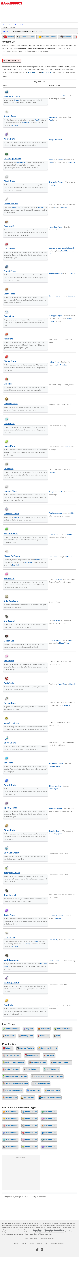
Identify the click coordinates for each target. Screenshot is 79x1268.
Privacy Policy (37, 1230)
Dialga (16, 100)
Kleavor (67, 447)
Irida (71, 513)
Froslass (57, 620)
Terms (32, 1243)
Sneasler (58, 919)
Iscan (51, 162)
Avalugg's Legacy (55, 316)
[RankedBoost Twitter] (37, 1249)
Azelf (37, 120)
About (16, 1243)
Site (46, 1243)
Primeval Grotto (55, 640)
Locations (65, 36)
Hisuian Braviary (55, 766)
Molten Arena (54, 362)
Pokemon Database (57, 1243)
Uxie (50, 254)
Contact (24, 1243)
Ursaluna (71, 296)
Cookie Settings (59, 1230)
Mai (55, 207)
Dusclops (71, 162)
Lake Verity (53, 248)
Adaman (66, 96)
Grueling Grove (54, 831)
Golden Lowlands (55, 961)
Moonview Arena (55, 273)
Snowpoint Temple (56, 182)
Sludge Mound (54, 296)
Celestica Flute (16, 207)
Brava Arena (53, 534)
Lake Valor (53, 96)
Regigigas (52, 185)
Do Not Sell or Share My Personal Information (49, 1232)
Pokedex (8, 36)
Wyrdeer (41, 207)
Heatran (52, 472)
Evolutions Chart (25, 36)
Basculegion (20, 162)
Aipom (51, 159)
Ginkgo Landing (55, 786)
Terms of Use (49, 1230)
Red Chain (14, 125)
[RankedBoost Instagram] (42, 1249)
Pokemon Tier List (46, 36)
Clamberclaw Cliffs (56, 916)
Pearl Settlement (55, 513)
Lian (70, 640)
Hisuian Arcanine (60, 365)
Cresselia (71, 273)
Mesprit (68, 251)
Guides (5, 31)
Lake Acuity (70, 248)
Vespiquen (58, 834)
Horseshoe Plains (55, 227)
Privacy (39, 1243)
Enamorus (66, 705)
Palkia (16, 517)
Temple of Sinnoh (55, 140)
